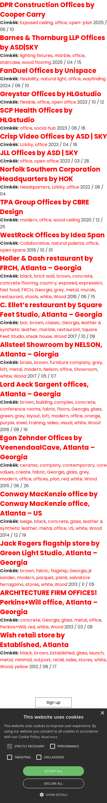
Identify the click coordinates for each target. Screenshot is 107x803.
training (37, 423)
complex (63, 402)
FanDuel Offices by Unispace (48, 70)
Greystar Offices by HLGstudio (50, 93)
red (65, 479)
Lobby (26, 144)
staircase (10, 62)
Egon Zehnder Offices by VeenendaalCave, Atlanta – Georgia (47, 447)
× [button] (102, 713)
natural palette (67, 243)
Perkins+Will (13, 627)
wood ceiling (66, 220)
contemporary (79, 465)
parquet (45, 577)
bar (24, 323)
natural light (53, 79)
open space (13, 250)
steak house (39, 336)
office (61, 22)
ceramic (29, 465)
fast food (9, 290)
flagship (59, 571)
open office (63, 102)
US (71, 528)
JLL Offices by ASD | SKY (39, 152)
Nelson (50, 369)
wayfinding (94, 79)
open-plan (80, 22)
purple (7, 423)
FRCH (27, 290)
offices (40, 479)
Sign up (53, 702)
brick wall (44, 276)
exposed (68, 283)
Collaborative (34, 243)
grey (59, 290)
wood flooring (36, 62)
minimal (23, 660)
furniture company (70, 362)
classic (52, 323)
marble (62, 55)
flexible (27, 102)
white (46, 297)
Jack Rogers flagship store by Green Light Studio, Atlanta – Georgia (50, 553)
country (48, 283)
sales (71, 660)
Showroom (85, 369)
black (26, 276)
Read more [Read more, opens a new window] (50, 737)
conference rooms (20, 409)
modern (28, 220)
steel (21, 423)
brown (63, 276)
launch (96, 653)
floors (63, 409)
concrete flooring (19, 283)
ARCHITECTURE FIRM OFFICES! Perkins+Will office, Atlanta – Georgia (49, 602)
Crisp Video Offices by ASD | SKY (53, 136)
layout (33, 416)
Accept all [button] (53, 771)
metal (72, 290)
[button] (9, 746)
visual (66, 423)
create (23, 472)
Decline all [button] (53, 783)
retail (58, 660)
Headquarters (35, 187)
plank (62, 577)
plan (54, 479)
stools (31, 297)
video (53, 423)
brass (26, 362)
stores (32, 584)
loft (3, 369)
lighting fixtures (36, 55)
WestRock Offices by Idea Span (52, 235)
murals (87, 290)
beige (26, 521)
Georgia (43, 290)
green (6, 416)
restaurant (11, 297)
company (50, 465)
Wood (60, 297)
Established (62, 653)
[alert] (53, 755)
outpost (42, 660)
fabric (48, 409)
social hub (45, 128)
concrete (82, 276)
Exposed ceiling (36, 22)
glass (96, 409)
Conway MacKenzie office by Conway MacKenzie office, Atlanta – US (49, 503)
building (44, 402)
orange (92, 416)
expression (90, 283)
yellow (21, 667)
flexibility (29, 79)
